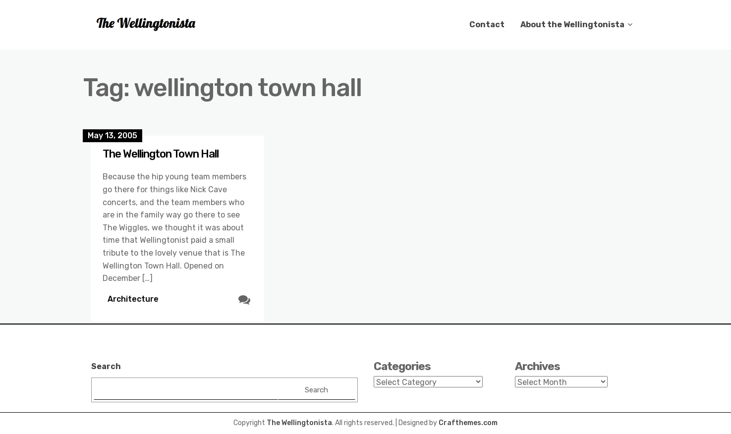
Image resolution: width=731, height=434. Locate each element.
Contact (487, 24)
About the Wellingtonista (572, 24)
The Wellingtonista (299, 423)
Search (106, 366)
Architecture (133, 299)
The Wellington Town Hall (161, 154)
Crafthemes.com (468, 423)
